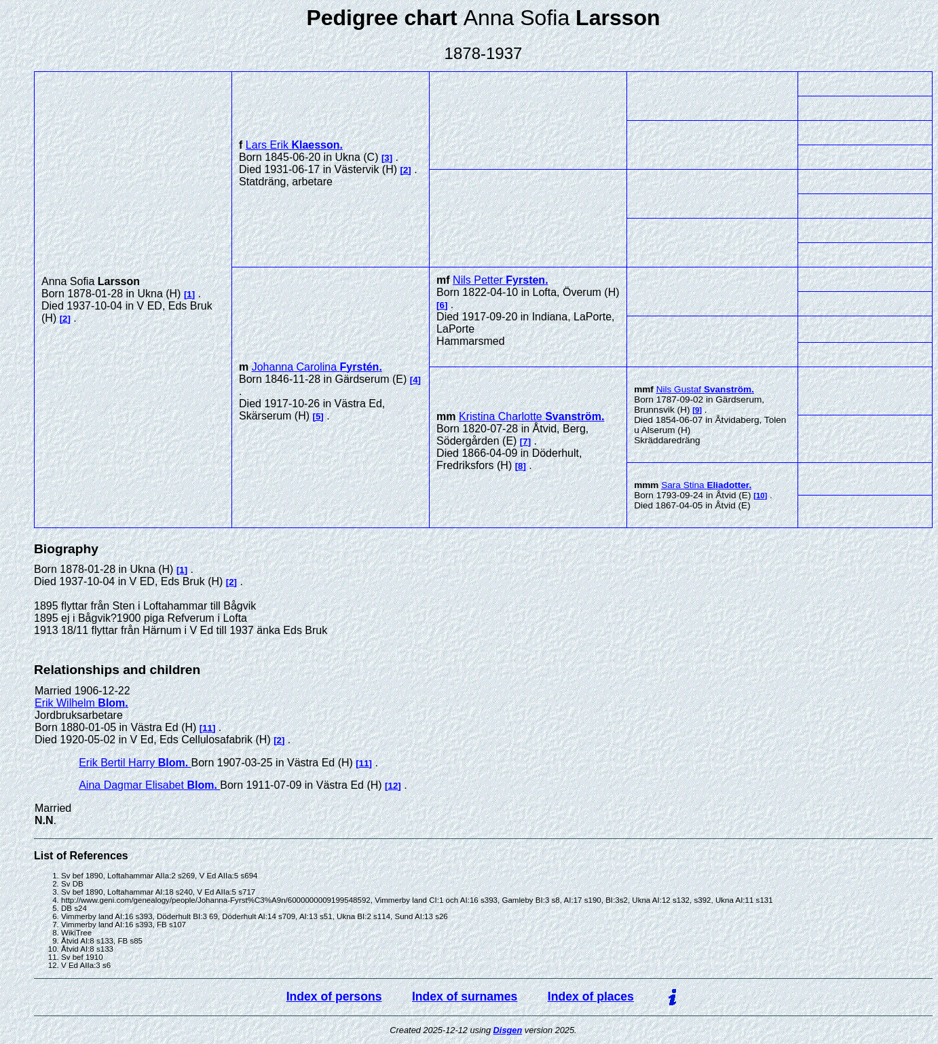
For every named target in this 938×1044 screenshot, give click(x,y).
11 (207, 728)
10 (760, 495)
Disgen (508, 1030)
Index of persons (334, 996)
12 (393, 786)
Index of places (591, 996)
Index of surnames (464, 996)
